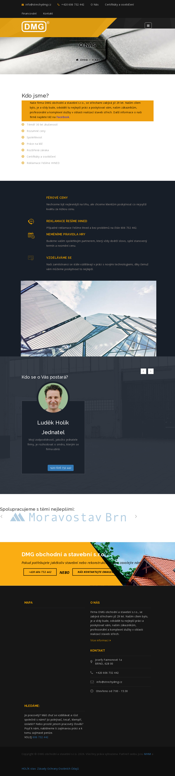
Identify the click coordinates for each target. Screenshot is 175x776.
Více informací (100, 640)
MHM (147, 754)
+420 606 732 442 (71, 4)
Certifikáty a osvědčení (119, 4)
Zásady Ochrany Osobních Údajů (58, 768)
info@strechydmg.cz (36, 4)
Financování (29, 13)
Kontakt (48, 13)
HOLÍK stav (29, 768)
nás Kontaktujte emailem (96, 572)
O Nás (95, 4)
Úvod (84, 60)
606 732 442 (40, 737)
